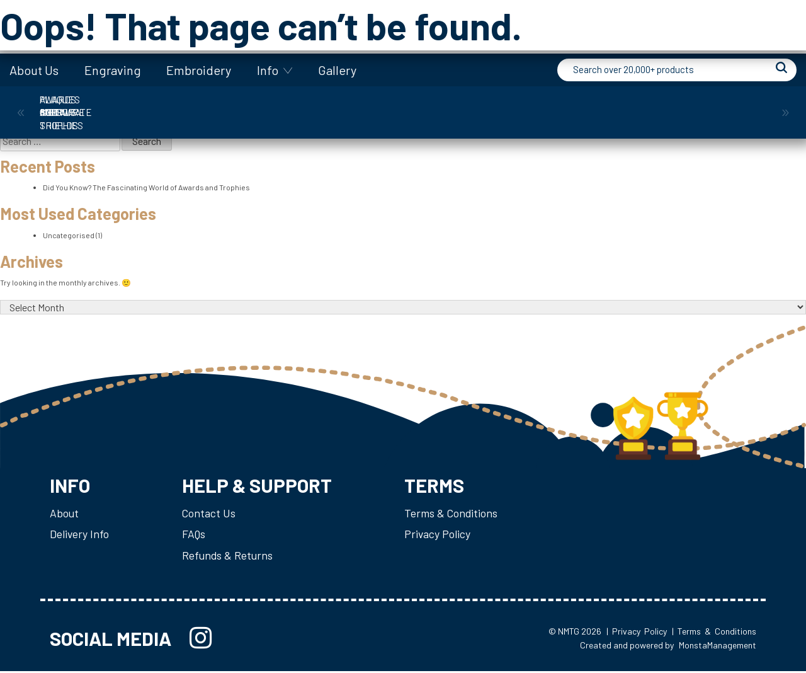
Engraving (112, 70)
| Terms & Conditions (714, 632)
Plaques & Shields (614, 106)
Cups (297, 106)
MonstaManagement (717, 646)
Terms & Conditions (458, 513)
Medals (509, 106)
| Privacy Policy (636, 632)
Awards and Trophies (85, 106)
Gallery (337, 70)
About (64, 513)
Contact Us (210, 513)
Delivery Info (80, 534)
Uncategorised (68, 233)
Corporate (191, 106)
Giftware (403, 106)
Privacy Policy (444, 534)
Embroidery (198, 70)
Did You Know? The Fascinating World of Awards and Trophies (146, 186)
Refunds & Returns (229, 556)
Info (267, 70)
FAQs (195, 534)
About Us (34, 70)
